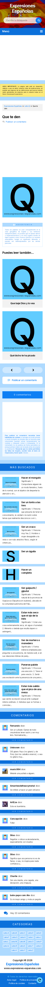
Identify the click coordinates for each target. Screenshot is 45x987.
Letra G (14, 937)
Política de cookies (17, 983)
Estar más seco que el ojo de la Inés (29, 615)
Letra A (6, 933)
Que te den (11, 117)
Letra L (5, 942)
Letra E (38, 933)
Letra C (22, 933)
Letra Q (6, 946)
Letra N (22, 942)
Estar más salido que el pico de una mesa (31, 689)
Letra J (38, 937)
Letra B (14, 933)
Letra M (14, 942)
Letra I (30, 937)
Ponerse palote (29, 664)
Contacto (32, 983)
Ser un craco (28, 526)
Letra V (14, 950)
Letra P (39, 942)
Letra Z (30, 950)
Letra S (22, 946)
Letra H (23, 937)
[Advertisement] (22, 57)
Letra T (30, 946)
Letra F (6, 937)
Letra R (14, 946)
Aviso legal (11, 980)
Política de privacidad (29, 980)
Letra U (39, 946)
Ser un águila (28, 551)
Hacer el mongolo (31, 477)
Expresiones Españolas (22, 8)
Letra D (30, 933)
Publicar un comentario (16, 122)
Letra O (30, 942)
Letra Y (22, 950)
